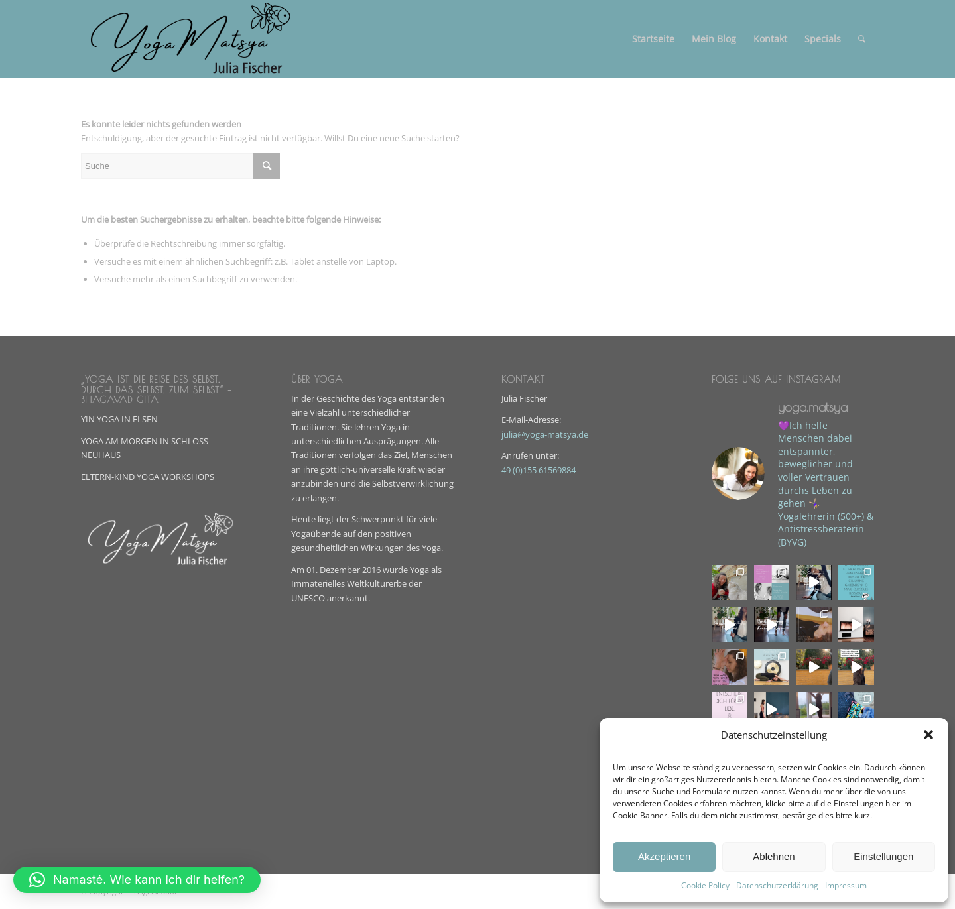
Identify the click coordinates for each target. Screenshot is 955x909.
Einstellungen (883, 856)
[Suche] (862, 39)
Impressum (846, 885)
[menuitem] (653, 39)
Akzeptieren (664, 856)
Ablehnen (774, 856)
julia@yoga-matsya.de (544, 434)
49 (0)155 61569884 (538, 470)
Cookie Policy (705, 885)
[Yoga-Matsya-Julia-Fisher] (192, 39)
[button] (928, 734)
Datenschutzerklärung (777, 885)
